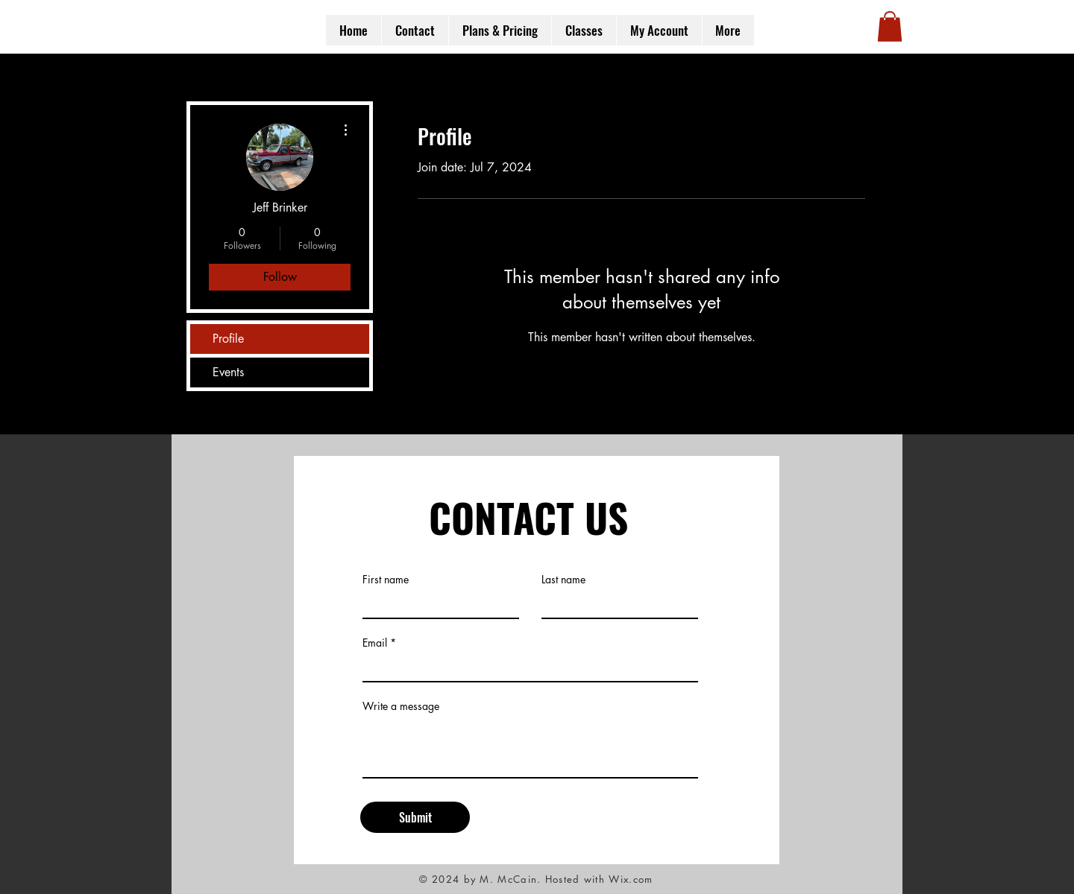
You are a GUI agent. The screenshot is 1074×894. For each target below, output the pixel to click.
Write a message (400, 706)
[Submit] (415, 817)
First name (385, 579)
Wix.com (631, 879)
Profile (228, 338)
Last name (563, 579)
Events (228, 372)
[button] (889, 26)
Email (374, 643)
